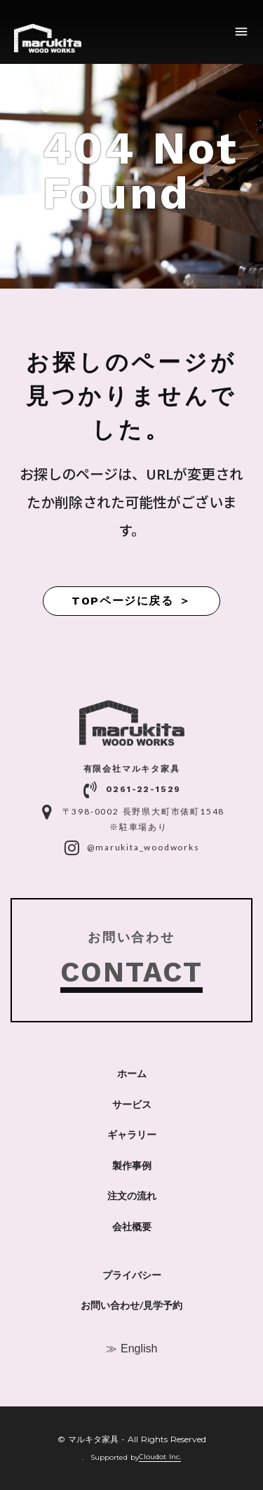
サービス (131, 1104)
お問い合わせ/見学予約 (131, 1305)
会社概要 (131, 1226)
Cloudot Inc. (160, 1457)
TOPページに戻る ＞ (131, 600)
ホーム (132, 1073)
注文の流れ (131, 1195)
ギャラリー (131, 1134)
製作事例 (131, 1165)
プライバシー (131, 1275)
